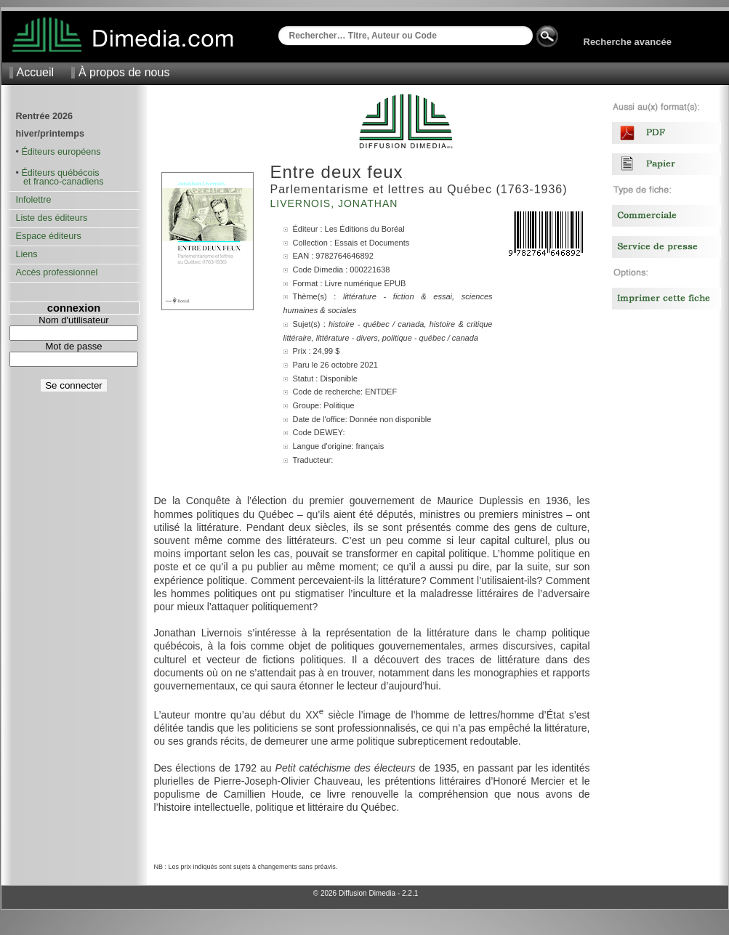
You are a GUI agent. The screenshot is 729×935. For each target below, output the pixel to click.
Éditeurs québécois (60, 173)
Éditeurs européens (60, 152)
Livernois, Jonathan (336, 203)
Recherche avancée (628, 41)
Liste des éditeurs (52, 218)
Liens (27, 254)
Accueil (36, 72)
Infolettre (34, 200)
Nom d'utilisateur (73, 320)
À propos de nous (123, 72)
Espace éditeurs (48, 236)
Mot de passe (73, 346)
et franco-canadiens (60, 182)
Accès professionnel (57, 272)
